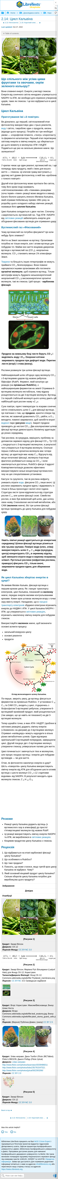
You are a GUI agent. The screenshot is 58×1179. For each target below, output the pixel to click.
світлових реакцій (14, 218)
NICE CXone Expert (42, 1141)
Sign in (55, 1177)
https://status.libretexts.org (11, 1169)
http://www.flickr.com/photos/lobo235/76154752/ (23, 1068)
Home (11, 13)
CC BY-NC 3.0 (25, 950)
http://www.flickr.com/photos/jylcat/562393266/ (22, 1070)
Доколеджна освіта (30, 13)
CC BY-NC (17, 981)
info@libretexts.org (43, 1164)
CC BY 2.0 (16, 1073)
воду (3, 128)
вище (28, 423)
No (15, 1132)
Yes (6, 1132)
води (21, 482)
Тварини (5, 262)
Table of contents (12, 33)
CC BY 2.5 (48, 1022)
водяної (5, 423)
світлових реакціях (35, 611)
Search (3, 1176)
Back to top (5, 1110)
